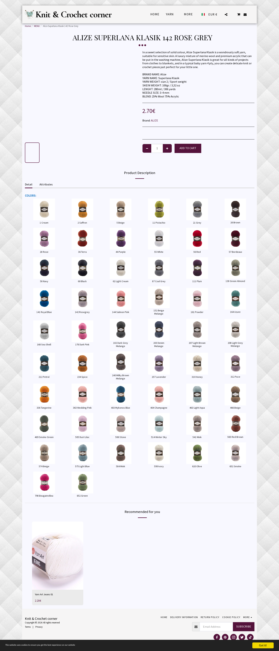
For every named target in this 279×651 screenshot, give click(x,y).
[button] (226, 14)
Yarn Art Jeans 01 (45, 594)
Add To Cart (188, 148)
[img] (57, 556)
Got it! (263, 645)
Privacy (39, 627)
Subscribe (243, 627)
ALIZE (154, 120)
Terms (28, 627)
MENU (37, 26)
